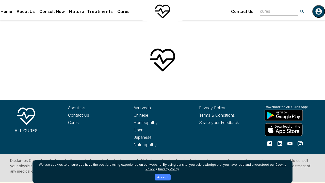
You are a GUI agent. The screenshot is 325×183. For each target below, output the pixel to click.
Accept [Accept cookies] (162, 177)
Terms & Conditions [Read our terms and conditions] (217, 115)
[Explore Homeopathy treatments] (157, 122)
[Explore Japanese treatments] (157, 137)
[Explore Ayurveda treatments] (157, 108)
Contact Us (242, 11)
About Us (26, 11)
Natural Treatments (91, 11)
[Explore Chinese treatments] (157, 115)
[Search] (302, 11)
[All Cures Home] (26, 119)
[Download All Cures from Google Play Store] (288, 115)
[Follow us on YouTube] (290, 143)
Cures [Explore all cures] (73, 122)
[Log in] (318, 11)
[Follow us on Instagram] (300, 143)
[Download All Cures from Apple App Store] (288, 129)
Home (6, 11)
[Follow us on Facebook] (270, 143)
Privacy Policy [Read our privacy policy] (212, 107)
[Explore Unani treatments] (157, 130)
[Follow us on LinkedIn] (280, 143)
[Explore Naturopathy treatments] (157, 145)
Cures (123, 11)
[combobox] (275, 11)
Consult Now (52, 11)
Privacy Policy (168, 169)
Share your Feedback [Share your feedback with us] (219, 122)
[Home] (162, 11)
